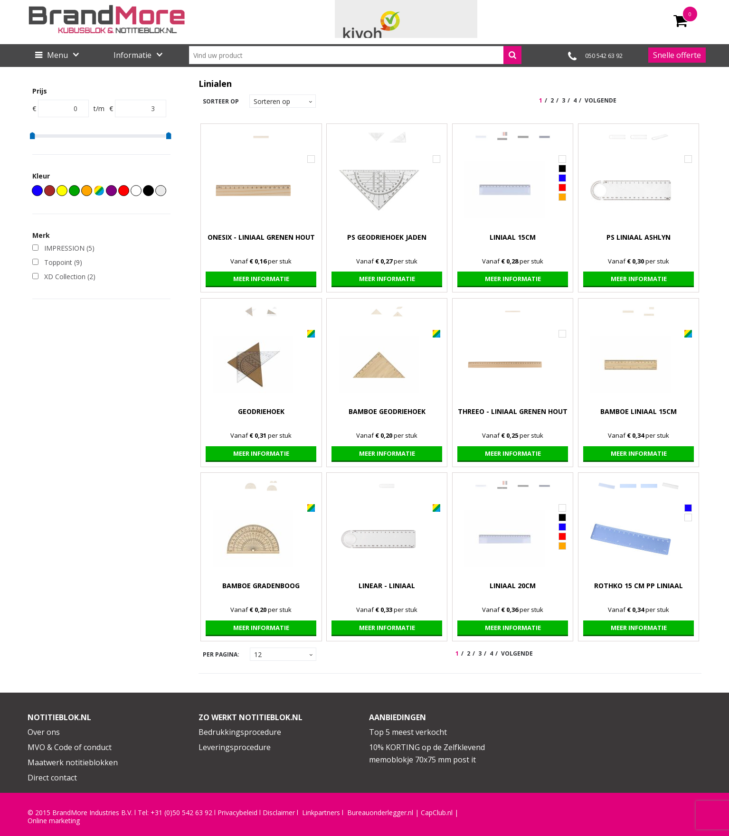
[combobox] (355, 55)
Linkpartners (321, 813)
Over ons (44, 732)
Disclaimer (279, 813)
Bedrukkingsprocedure (240, 732)
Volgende (600, 100)
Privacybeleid (237, 813)
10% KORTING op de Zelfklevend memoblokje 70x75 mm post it (427, 753)
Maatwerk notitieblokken (73, 762)
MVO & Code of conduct (70, 747)
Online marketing (54, 821)
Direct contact (52, 777)
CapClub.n (436, 813)
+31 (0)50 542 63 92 (181, 813)
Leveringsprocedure (235, 747)
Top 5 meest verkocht (408, 732)
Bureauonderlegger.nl (380, 813)
